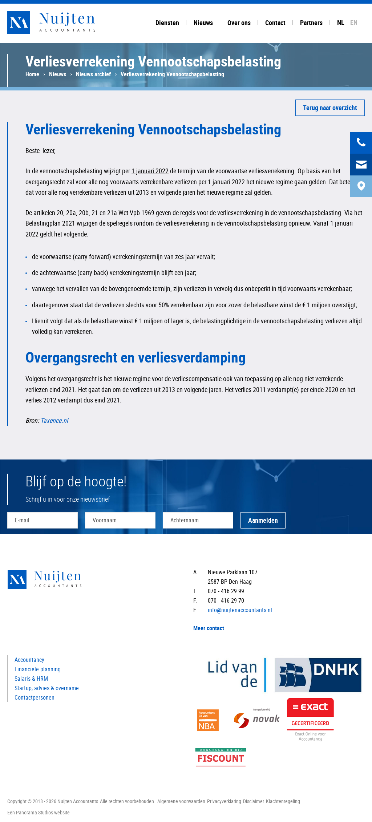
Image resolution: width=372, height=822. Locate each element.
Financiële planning (38, 669)
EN (353, 22)
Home (32, 74)
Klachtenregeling (283, 801)
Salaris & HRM (31, 679)
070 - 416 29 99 (226, 591)
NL (340, 22)
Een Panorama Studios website (38, 812)
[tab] (167, 21)
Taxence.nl (54, 420)
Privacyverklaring (224, 801)
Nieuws (57, 74)
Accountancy (29, 660)
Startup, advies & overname (47, 688)
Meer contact (208, 628)
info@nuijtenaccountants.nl (240, 610)
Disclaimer (253, 801)
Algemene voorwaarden (181, 801)
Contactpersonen (34, 697)
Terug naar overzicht (330, 107)
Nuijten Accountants (65, 22)
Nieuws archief (93, 74)
